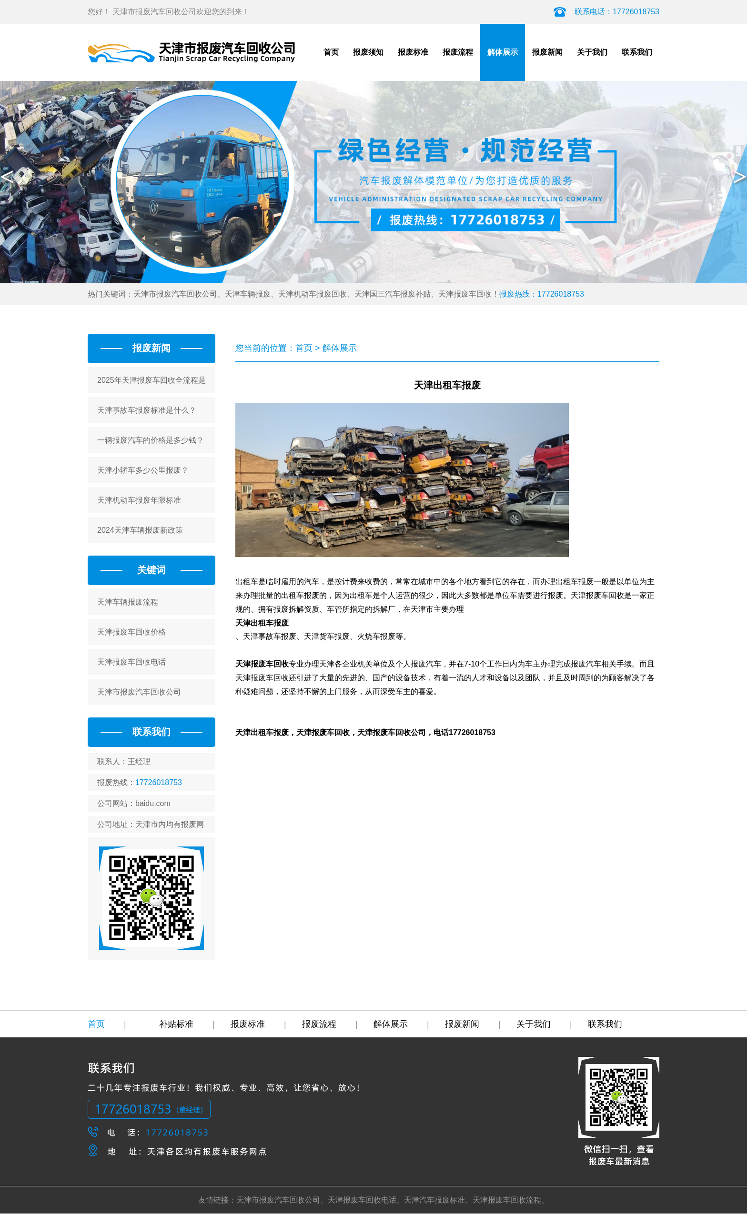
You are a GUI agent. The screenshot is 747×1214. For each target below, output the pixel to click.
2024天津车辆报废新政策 (140, 530)
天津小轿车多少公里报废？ (143, 470)
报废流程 (458, 52)
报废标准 (413, 52)
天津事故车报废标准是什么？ (146, 410)
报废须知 (368, 52)
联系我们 (637, 52)
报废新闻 (547, 52)
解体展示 (502, 52)
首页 (331, 52)
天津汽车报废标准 (434, 1200)
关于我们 (592, 52)
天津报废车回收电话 (131, 662)
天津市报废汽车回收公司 (139, 692)
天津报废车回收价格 (131, 632)
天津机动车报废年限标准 (139, 500)
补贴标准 (187, 1024)
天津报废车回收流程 (507, 1200)
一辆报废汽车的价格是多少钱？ (150, 440)
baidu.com (153, 803)
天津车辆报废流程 (127, 602)
